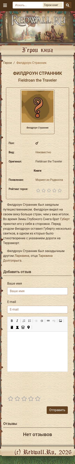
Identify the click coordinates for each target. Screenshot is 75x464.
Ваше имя (14, 283)
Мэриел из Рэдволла (49, 179)
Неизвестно (43, 152)
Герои (7, 63)
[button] (12, 320)
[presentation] (37, 383)
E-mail (11, 302)
